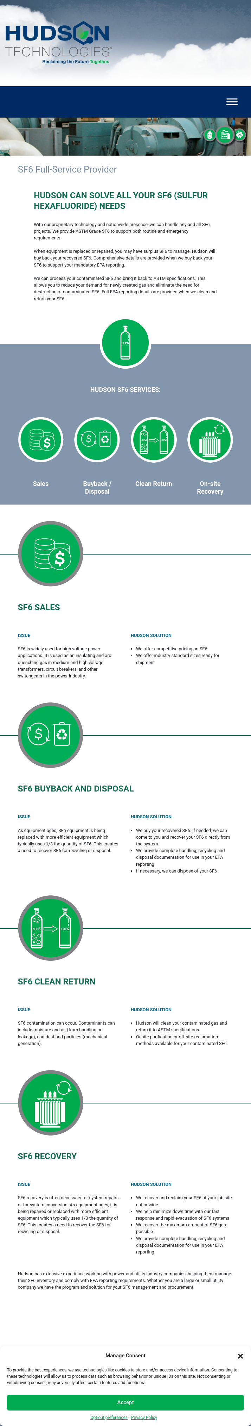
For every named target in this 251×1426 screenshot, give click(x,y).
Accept (125, 1402)
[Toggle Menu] (232, 102)
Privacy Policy (144, 1417)
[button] (240, 1355)
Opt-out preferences (109, 1417)
